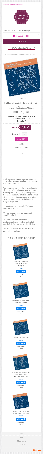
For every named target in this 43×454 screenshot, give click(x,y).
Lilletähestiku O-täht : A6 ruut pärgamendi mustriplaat (20, 412)
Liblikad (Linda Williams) (21, 337)
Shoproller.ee (37, 450)
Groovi (27, 119)
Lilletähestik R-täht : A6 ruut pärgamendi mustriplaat (21, 54)
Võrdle (21, 154)
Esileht (4, 54)
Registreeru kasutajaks (17, 4)
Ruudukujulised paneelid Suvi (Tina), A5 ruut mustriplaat (21, 263)
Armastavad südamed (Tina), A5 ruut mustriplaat (21, 301)
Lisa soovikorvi (21, 148)
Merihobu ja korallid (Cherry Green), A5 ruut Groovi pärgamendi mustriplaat (21, 374)
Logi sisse (6, 4)
